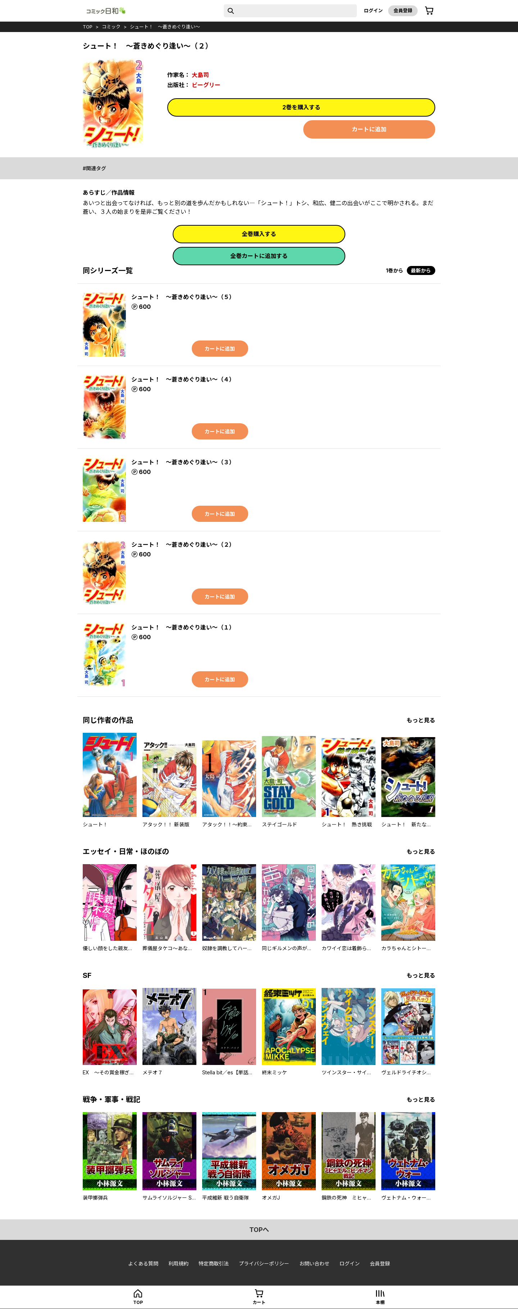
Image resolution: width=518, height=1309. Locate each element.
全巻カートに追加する (259, 255)
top (87, 27)
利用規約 (178, 1263)
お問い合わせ (314, 1263)
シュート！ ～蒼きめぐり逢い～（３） (183, 462)
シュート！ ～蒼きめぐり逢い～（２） (183, 544)
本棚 (380, 1302)
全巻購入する (259, 234)
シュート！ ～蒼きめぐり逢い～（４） (183, 379)
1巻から (394, 270)
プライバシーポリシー (264, 1263)
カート (259, 1302)
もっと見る (420, 720)
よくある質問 (143, 1263)
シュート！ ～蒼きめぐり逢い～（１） (183, 627)
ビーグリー (206, 85)
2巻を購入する (301, 107)
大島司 (200, 74)
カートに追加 (369, 129)
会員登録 (403, 10)
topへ (259, 1229)
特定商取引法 (214, 1263)
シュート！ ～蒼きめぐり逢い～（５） (183, 297)
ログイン (373, 10)
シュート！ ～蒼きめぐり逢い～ (165, 27)
